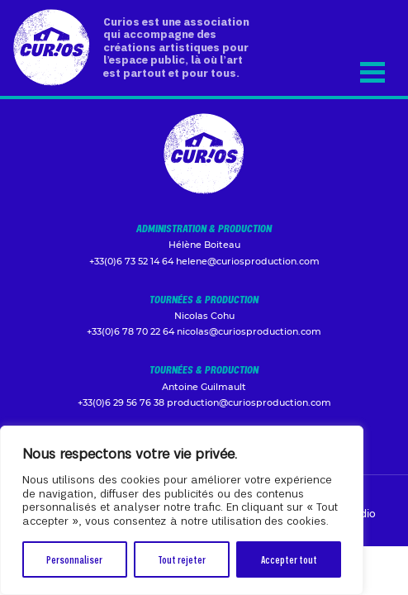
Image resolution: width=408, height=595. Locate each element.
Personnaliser (74, 559)
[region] (181, 510)
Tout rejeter (182, 559)
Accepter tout (289, 559)
